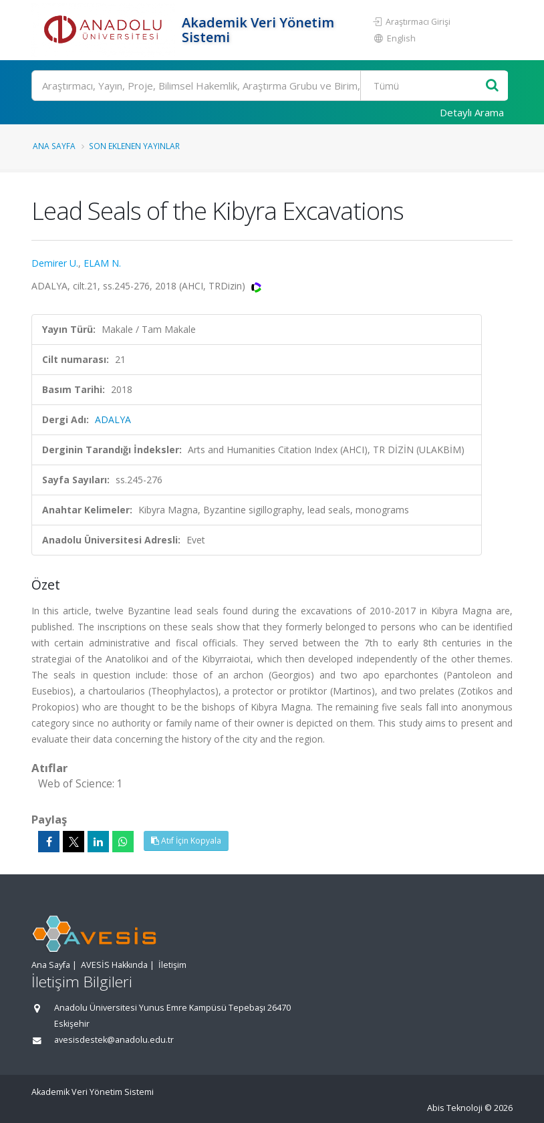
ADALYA (113, 419)
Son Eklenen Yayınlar (134, 145)
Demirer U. (54, 263)
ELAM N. (102, 263)
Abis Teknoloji (455, 1108)
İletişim (172, 965)
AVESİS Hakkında (114, 965)
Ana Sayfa (54, 145)
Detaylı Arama (472, 112)
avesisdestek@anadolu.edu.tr (114, 1039)
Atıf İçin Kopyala (186, 840)
